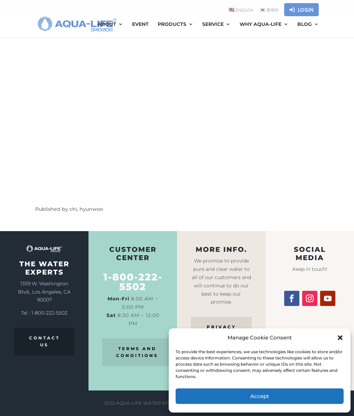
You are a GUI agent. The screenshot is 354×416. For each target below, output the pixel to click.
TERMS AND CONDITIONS (137, 352)
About (106, 24)
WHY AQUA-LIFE (260, 24)
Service (213, 24)
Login (301, 9)
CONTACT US (44, 341)
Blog (304, 24)
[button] (340, 337)
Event (140, 24)
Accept (259, 396)
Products (172, 24)
